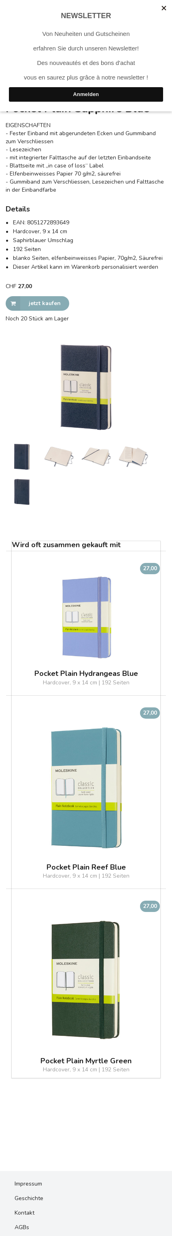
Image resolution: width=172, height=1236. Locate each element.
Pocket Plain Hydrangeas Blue (86, 673)
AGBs (22, 1227)
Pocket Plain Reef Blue (86, 867)
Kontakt (24, 1213)
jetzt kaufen (33, 303)
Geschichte (29, 1198)
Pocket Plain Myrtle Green (86, 1061)
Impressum (28, 1184)
